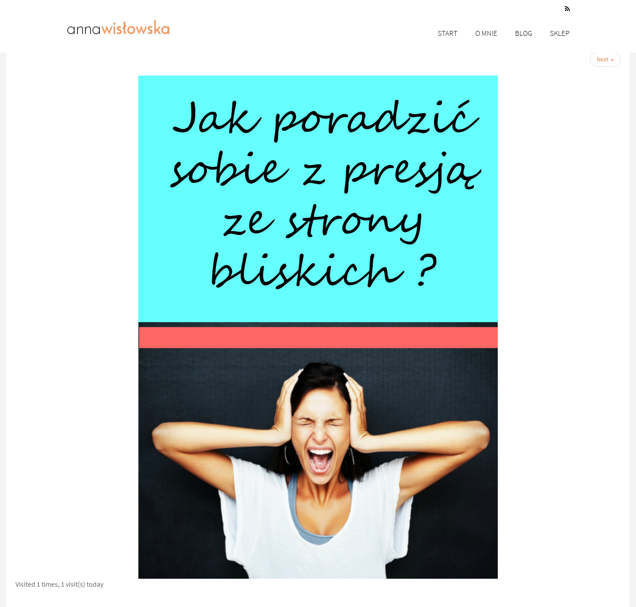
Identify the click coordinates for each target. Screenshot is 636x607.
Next (605, 59)
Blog (523, 33)
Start (448, 33)
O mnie (486, 33)
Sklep (560, 33)
